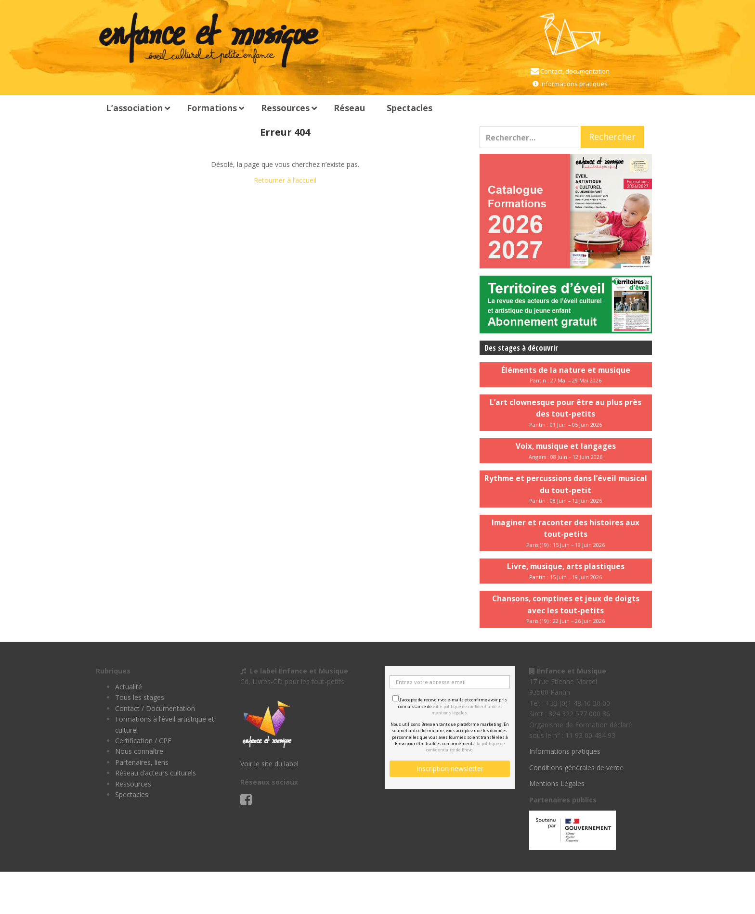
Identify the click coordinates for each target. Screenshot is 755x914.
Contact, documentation (574, 71)
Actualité (128, 686)
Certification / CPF (143, 740)
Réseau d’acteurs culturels (155, 772)
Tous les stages (139, 697)
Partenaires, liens (142, 762)
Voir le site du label (269, 763)
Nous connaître (139, 751)
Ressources (133, 783)
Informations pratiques (573, 83)
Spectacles (131, 794)
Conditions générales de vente (576, 767)
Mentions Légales (557, 783)
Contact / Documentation (155, 708)
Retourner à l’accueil (285, 180)
